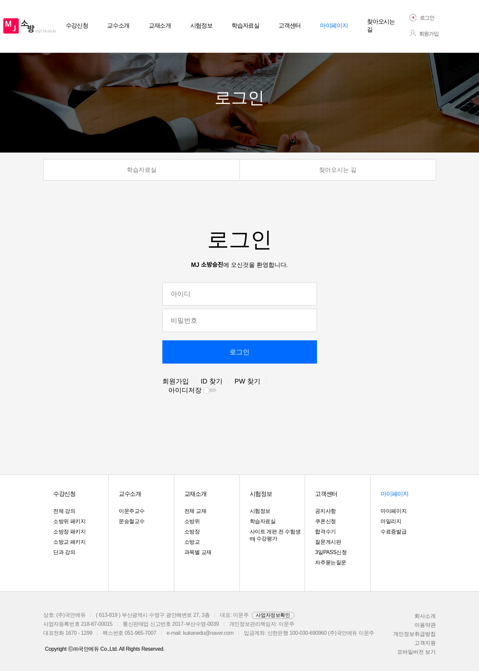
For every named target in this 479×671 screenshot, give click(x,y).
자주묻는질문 (330, 562)
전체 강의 (64, 511)
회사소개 (425, 616)
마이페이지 (393, 511)
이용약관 (425, 625)
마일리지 (391, 521)
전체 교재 (195, 511)
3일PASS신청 (331, 552)
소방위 (192, 521)
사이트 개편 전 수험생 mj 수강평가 (275, 535)
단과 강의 (64, 552)
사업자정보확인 (273, 615)
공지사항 (325, 511)
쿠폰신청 (325, 521)
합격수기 (325, 531)
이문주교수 (132, 511)
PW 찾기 (247, 381)
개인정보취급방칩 (414, 634)
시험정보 (260, 511)
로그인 (239, 352)
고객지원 (425, 643)
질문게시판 (328, 542)
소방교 (192, 542)
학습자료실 (142, 170)
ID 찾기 (212, 381)
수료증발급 (393, 531)
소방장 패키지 (69, 531)
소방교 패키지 (69, 542)
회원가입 (175, 381)
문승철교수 (132, 521)
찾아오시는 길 (338, 170)
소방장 (192, 531)
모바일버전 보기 (416, 652)
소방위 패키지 (69, 521)
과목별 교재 (198, 552)
